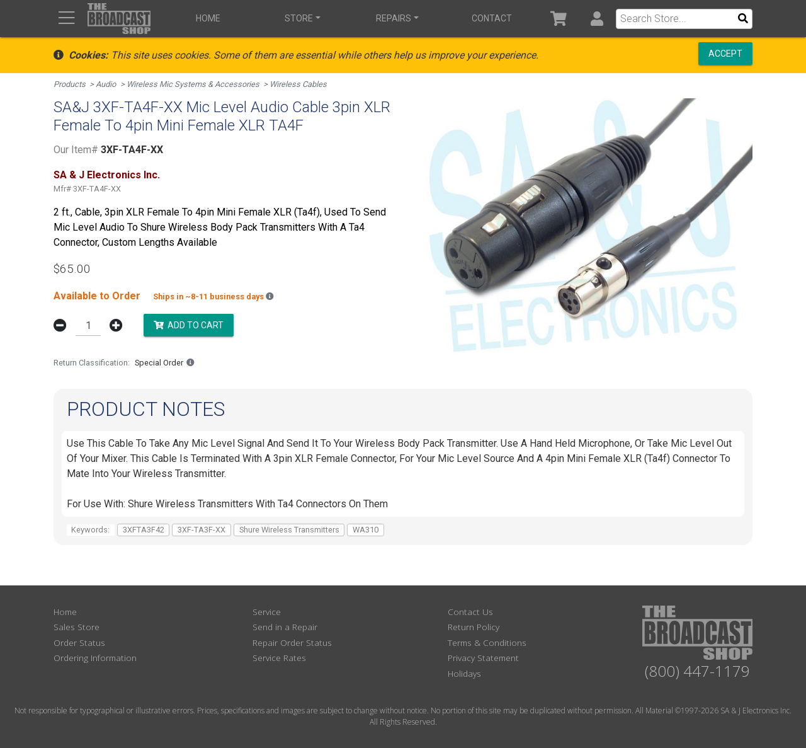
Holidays (464, 673)
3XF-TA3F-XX (201, 529)
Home (208, 18)
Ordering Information (95, 658)
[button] (596, 19)
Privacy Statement (483, 658)
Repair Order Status (292, 642)
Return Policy (473, 627)
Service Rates (279, 658)
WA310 (365, 529)
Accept (725, 54)
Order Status (79, 642)
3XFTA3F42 (143, 529)
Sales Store (76, 627)
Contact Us (470, 612)
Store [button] (299, 18)
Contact (492, 18)
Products (70, 84)
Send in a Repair (285, 627)
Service (267, 612)
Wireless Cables (298, 84)
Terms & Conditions (487, 642)
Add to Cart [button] (189, 324)
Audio (106, 84)
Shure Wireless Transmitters (289, 529)
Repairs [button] (393, 18)
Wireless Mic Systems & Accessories (193, 84)
